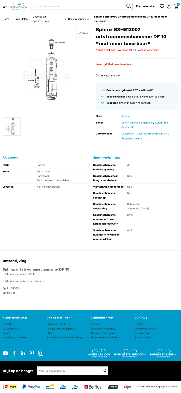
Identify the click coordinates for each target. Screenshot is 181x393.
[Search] (128, 6)
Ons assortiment (56, 324)
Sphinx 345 (127, 127)
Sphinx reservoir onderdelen (137, 122)
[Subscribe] (104, 370)
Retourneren (142, 333)
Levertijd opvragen (145, 328)
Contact (139, 324)
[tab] (23, 317)
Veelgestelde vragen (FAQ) (61, 328)
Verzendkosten (11, 328)
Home (6, 19)
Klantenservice (145, 6)
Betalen (7, 333)
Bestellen (8, 324)
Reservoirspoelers (78, 19)
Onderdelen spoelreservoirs (41, 19)
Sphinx (125, 116)
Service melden (143, 337)
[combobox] (81, 6)
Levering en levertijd (14, 337)
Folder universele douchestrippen (65, 337)
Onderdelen (21, 19)
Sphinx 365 (161, 122)
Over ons (95, 324)
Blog (49, 333)
